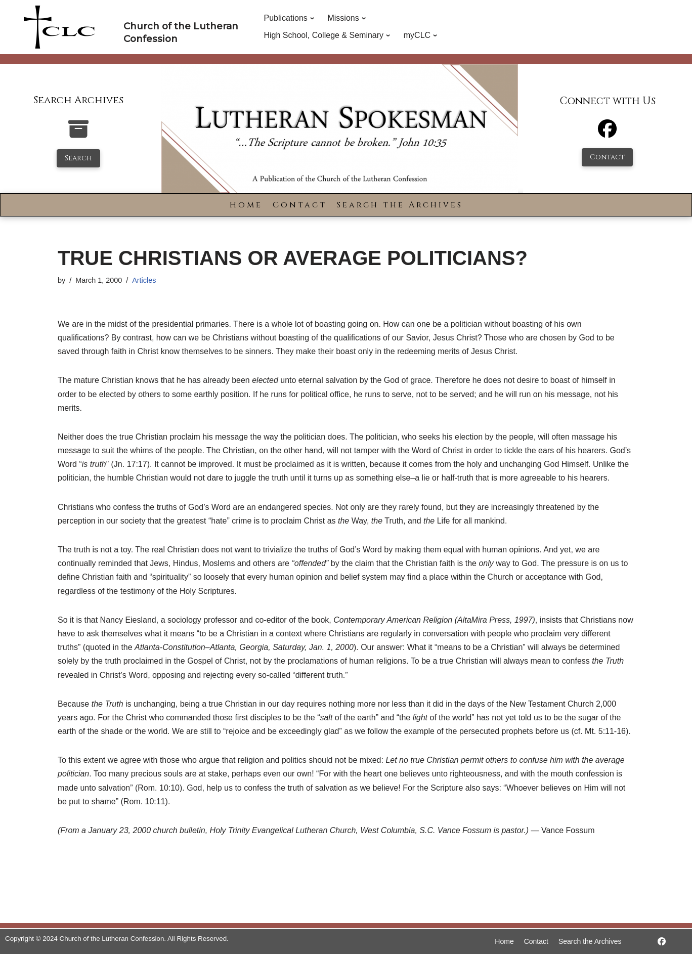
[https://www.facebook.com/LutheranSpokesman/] (662, 941)
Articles (144, 280)
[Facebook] (607, 133)
